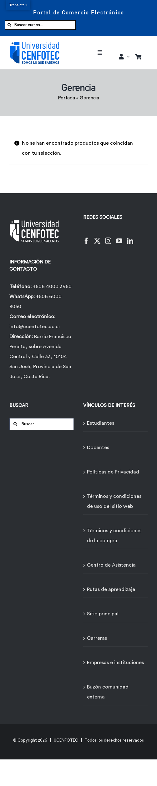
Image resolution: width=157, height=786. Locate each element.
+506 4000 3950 (52, 286)
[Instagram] (108, 237)
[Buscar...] (41, 424)
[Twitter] (97, 237)
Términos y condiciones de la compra (114, 535)
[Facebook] (86, 237)
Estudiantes (100, 423)
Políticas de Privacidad (113, 471)
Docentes (98, 447)
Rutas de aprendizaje (111, 589)
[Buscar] (9, 25)
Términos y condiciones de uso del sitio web (114, 501)
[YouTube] (119, 237)
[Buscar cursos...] (40, 25)
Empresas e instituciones (115, 662)
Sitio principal (103, 613)
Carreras (97, 638)
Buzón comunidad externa (108, 691)
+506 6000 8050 (35, 301)
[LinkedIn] (130, 237)
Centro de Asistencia (111, 565)
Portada (66, 98)
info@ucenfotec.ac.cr (34, 326)
